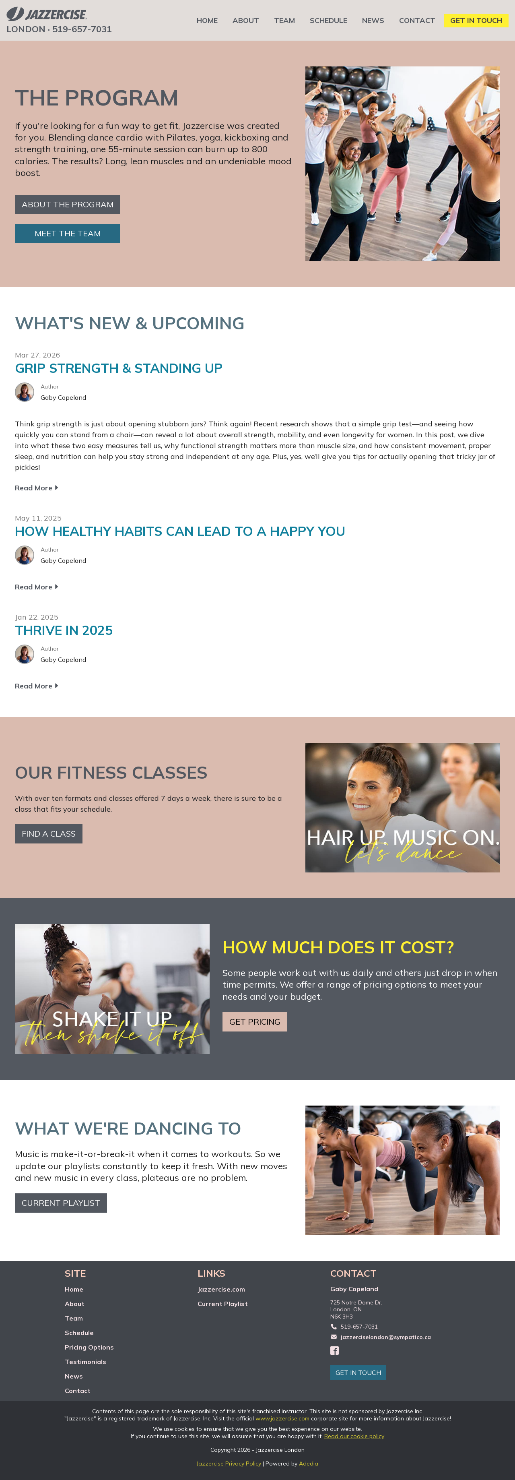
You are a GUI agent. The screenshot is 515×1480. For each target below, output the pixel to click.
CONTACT (417, 20)
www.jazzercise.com (282, 1418)
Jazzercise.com (221, 1289)
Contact (78, 1391)
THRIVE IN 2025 (64, 630)
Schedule (79, 1333)
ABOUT (246, 20)
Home (74, 1289)
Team (74, 1318)
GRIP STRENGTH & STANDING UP (118, 368)
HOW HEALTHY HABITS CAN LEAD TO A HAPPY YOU (180, 531)
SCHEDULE (328, 20)
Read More (36, 487)
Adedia (308, 1463)
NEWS (373, 20)
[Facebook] (334, 1350)
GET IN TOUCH (476, 20)
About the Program (67, 204)
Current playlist (61, 1203)
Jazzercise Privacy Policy (229, 1463)
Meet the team (68, 233)
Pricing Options (89, 1347)
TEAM (284, 20)
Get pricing (254, 1022)
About (74, 1304)
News (74, 1376)
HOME (207, 20)
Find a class (49, 834)
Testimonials (85, 1362)
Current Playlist (223, 1304)
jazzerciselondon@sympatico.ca (386, 1337)
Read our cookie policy (354, 1436)
